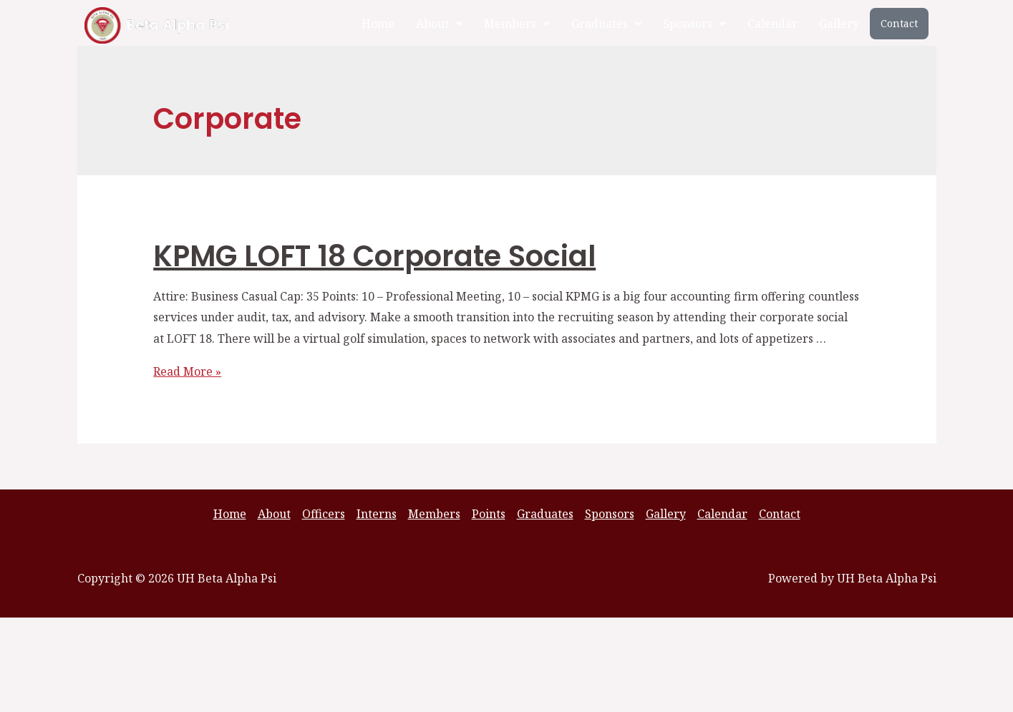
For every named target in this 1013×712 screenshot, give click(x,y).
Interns (377, 514)
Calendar (772, 23)
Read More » (187, 371)
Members (517, 23)
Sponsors (694, 23)
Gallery (839, 23)
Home (378, 23)
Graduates (606, 23)
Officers (323, 514)
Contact (899, 23)
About (439, 23)
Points (488, 514)
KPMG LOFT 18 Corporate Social (374, 256)
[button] (439, 23)
